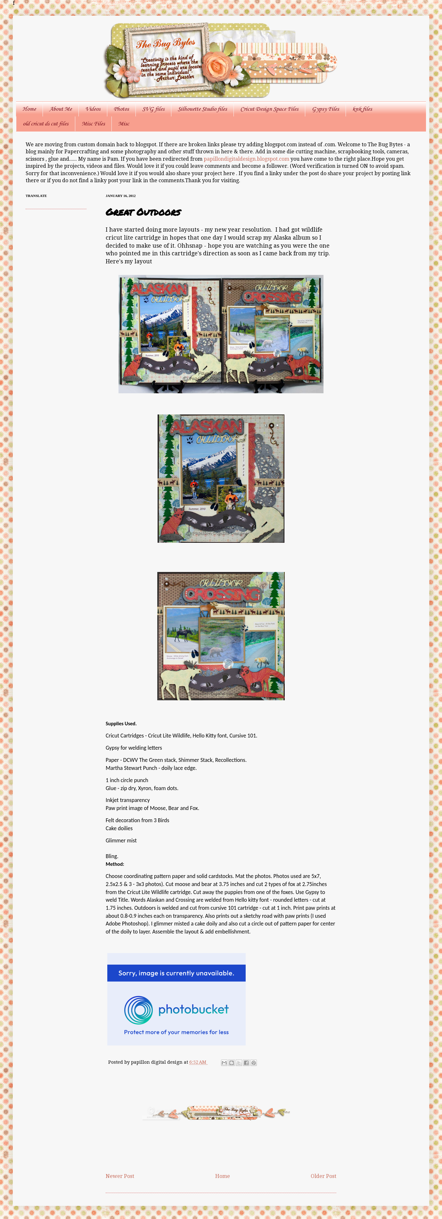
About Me (60, 109)
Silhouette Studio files (202, 109)
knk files (362, 109)
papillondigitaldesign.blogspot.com (247, 159)
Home (29, 109)
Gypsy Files (325, 109)
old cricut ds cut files (45, 123)
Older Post (323, 1176)
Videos (92, 109)
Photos (121, 109)
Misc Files (93, 123)
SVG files (153, 109)
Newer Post (120, 1176)
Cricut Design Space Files (269, 109)
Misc (123, 123)
